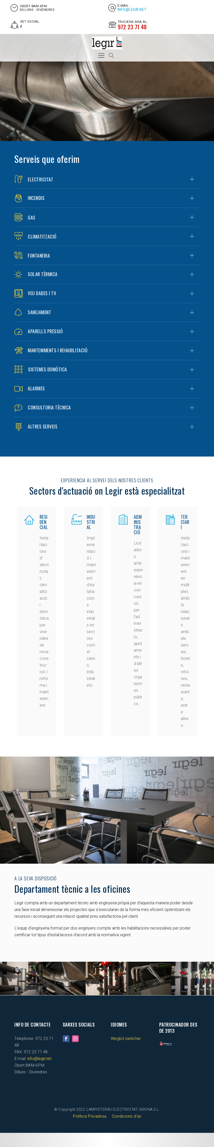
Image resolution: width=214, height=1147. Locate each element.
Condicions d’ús (126, 1130)
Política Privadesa (89, 1130)
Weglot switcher (126, 1053)
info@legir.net (132, 9)
